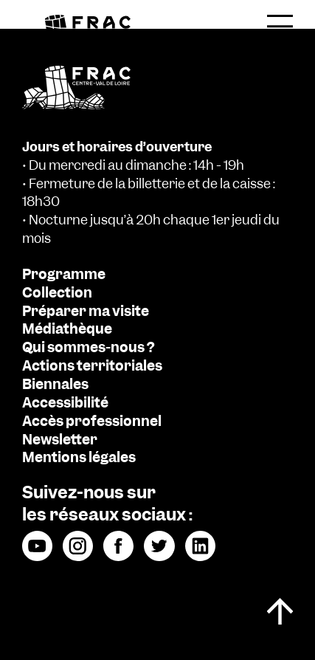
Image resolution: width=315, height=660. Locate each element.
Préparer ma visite (85, 311)
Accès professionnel (92, 421)
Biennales (55, 384)
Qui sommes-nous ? (88, 348)
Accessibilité (65, 403)
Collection (57, 293)
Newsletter (59, 440)
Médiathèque (67, 329)
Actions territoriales (92, 366)
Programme (63, 274)
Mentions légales (79, 458)
